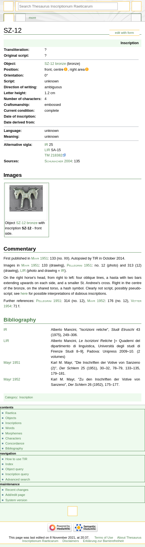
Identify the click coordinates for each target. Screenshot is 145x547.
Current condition (18, 111)
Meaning (11, 137)
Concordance (14, 443)
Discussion (20, 18)
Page (9, 18)
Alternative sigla (17, 145)
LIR (47, 150)
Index (9, 464)
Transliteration (16, 50)
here (24, 294)
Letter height (14, 93)
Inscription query (17, 474)
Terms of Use (103, 537)
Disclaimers (70, 541)
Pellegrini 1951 (79, 265)
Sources (11, 161)
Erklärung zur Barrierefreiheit (103, 541)
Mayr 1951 (39, 258)
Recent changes (16, 489)
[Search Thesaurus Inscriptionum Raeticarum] (68, 6)
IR (46, 145)
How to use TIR (16, 459)
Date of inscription (19, 116)
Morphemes (13, 433)
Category (11, 397)
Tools (136, 18)
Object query (14, 469)
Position (11, 70)
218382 (56, 155)
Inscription (130, 43)
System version (16, 500)
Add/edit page (15, 494)
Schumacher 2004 (58, 161)
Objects (10, 418)
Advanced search (17, 479)
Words (9, 428)
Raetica (10, 413)
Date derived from (19, 122)
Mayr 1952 (96, 301)
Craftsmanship (16, 105)
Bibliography (20, 320)
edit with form (124, 32)
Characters (13, 438)
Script (9, 81)
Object (9, 64)
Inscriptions (13, 423)
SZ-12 (26, 228)
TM (47, 155)
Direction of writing (20, 87)
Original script (16, 56)
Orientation (13, 75)
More (32, 17)
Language (12, 131)
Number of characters (22, 99)
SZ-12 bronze (55, 64)
